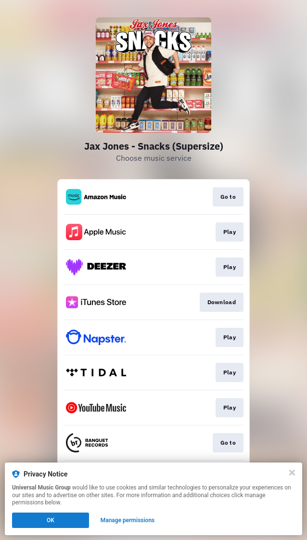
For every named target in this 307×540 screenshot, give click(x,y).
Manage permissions (128, 520)
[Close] (292, 472)
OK (50, 520)
